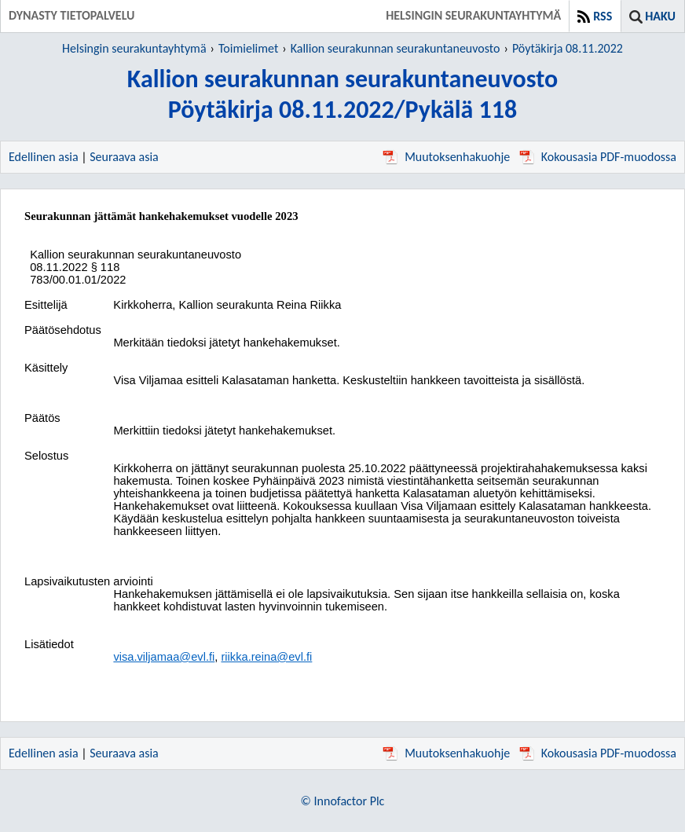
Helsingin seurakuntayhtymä (134, 48)
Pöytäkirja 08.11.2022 (567, 48)
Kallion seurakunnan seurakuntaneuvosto (395, 48)
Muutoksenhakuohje (446, 156)
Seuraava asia (124, 156)
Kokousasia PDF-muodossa (597, 156)
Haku (660, 16)
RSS (602, 16)
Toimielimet (248, 48)
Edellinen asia (44, 156)
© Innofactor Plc (343, 801)
